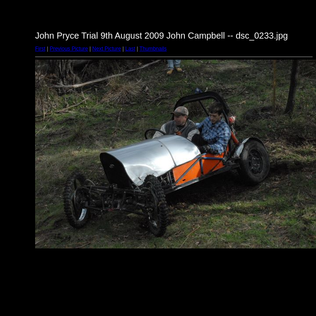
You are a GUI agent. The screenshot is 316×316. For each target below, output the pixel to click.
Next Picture (106, 49)
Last (130, 49)
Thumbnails (153, 49)
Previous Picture (69, 49)
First (40, 49)
